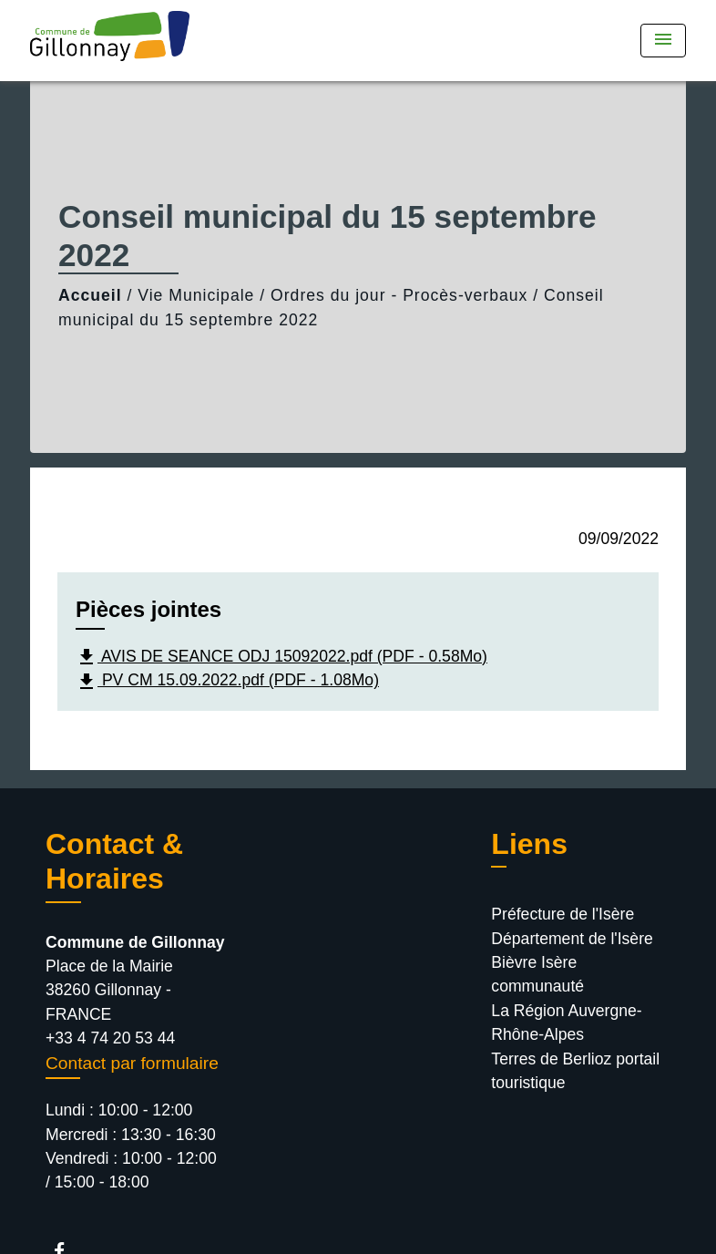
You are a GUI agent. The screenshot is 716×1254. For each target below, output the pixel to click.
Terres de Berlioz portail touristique (575, 1071)
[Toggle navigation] (663, 40)
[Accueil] (144, 40)
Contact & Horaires (114, 861)
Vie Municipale (196, 295)
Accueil (90, 295)
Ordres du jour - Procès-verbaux (399, 295)
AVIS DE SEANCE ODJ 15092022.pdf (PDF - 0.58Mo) (281, 657)
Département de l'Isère (571, 939)
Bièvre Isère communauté (537, 974)
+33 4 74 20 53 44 (110, 1038)
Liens (529, 843)
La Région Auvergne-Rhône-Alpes (566, 1022)
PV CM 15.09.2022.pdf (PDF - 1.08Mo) (227, 682)
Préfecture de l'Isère (562, 914)
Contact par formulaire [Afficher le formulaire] (132, 1063)
